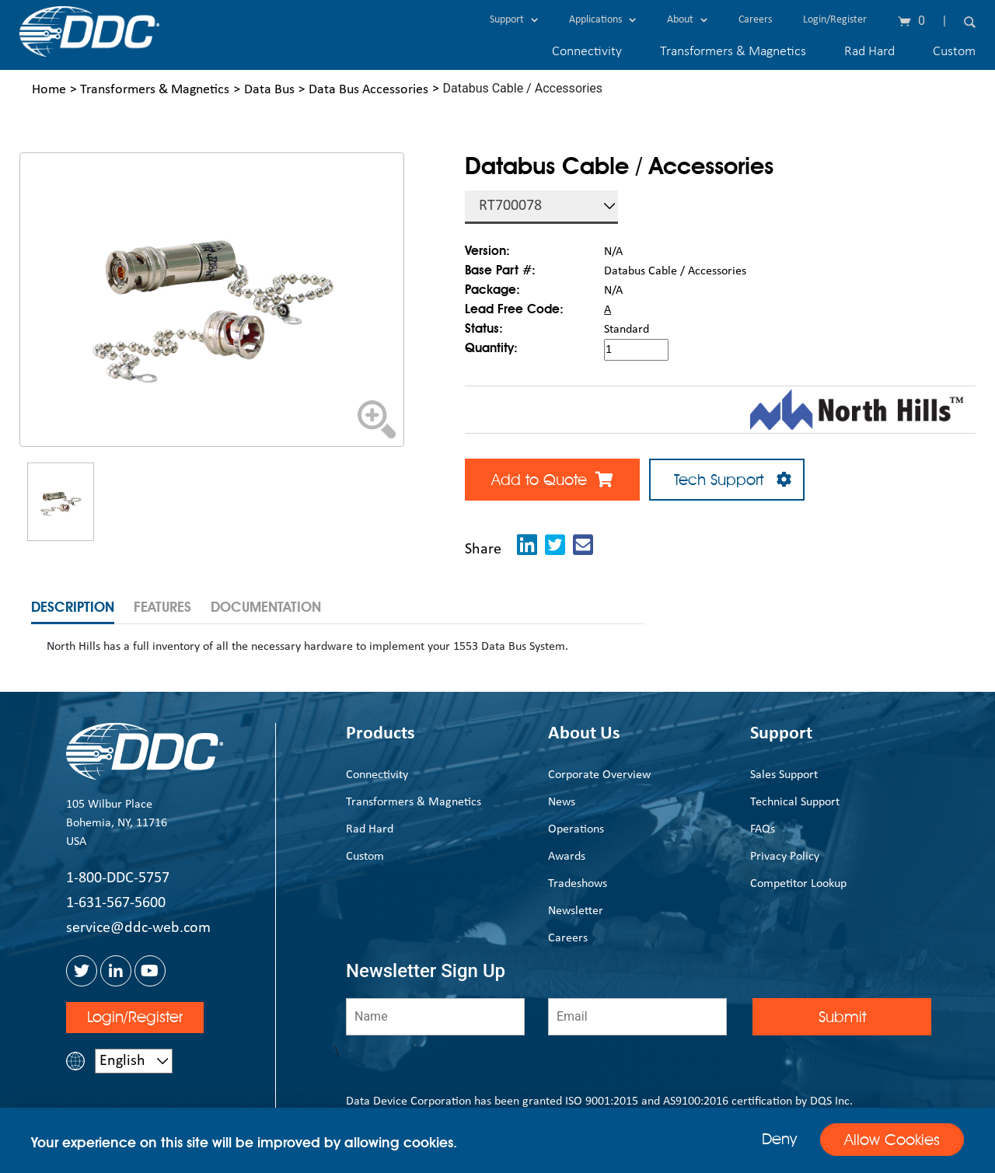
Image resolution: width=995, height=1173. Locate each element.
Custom (954, 51)
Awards (566, 856)
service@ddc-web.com (138, 928)
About (687, 20)
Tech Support (726, 479)
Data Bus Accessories (368, 89)
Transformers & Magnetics (733, 51)
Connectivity (587, 51)
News (561, 802)
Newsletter (575, 911)
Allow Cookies (892, 1139)
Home (49, 89)
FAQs (762, 829)
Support (514, 20)
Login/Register (835, 20)
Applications (602, 20)
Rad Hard (869, 51)
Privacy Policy (784, 856)
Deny (779, 1138)
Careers (755, 20)
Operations (576, 829)
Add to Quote (552, 479)
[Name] (435, 1016)
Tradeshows (577, 884)
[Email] (637, 1016)
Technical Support (795, 802)
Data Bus (269, 89)
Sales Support (784, 775)
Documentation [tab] (266, 607)
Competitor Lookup (798, 884)
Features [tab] (162, 607)
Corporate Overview (599, 775)
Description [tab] (72, 607)
